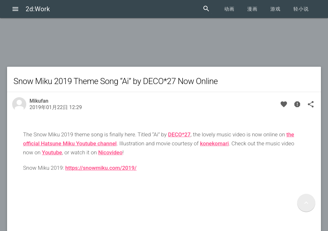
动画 (229, 9)
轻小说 (301, 9)
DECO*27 (179, 134)
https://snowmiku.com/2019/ (101, 168)
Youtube (52, 152)
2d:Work (38, 9)
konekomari (214, 143)
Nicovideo (110, 152)
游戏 (275, 9)
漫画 (252, 9)
